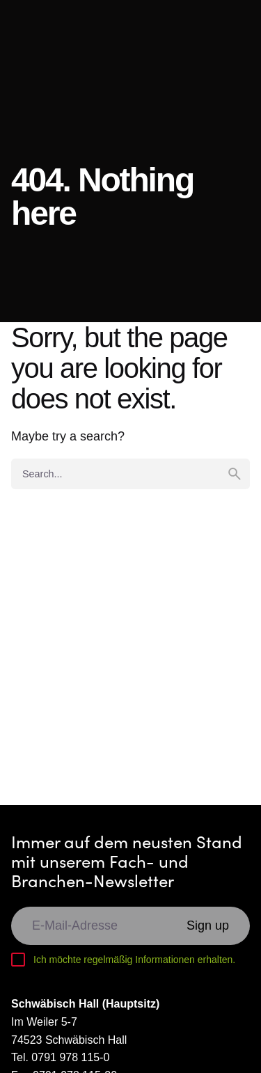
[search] (234, 474)
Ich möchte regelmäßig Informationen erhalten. (134, 959)
